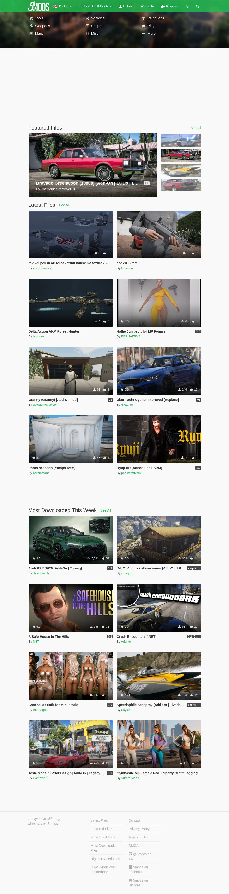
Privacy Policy (139, 829)
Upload (126, 6)
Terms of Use (138, 837)
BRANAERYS (130, 336)
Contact (134, 820)
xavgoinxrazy (42, 268)
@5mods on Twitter (140, 856)
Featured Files (101, 829)
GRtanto (127, 404)
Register (169, 6)
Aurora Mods (130, 778)
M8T (36, 641)
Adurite (126, 641)
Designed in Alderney (44, 819)
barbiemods (41, 473)
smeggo (126, 573)
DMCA (134, 846)
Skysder (127, 710)
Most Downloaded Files (104, 848)
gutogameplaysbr (45, 404)
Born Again (40, 710)
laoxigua (127, 268)
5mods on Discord (138, 882)
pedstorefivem (131, 473)
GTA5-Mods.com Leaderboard (103, 869)
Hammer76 (40, 778)
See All (196, 128)
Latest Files (99, 820)
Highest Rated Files (105, 859)
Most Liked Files (103, 837)
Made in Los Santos (43, 824)
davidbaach (41, 573)
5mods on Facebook (138, 869)
